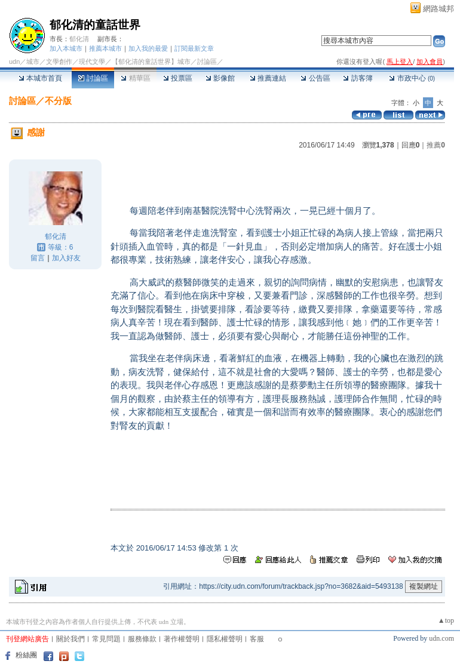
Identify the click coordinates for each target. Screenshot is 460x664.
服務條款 (142, 639)
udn (14, 61)
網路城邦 (438, 8)
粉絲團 (26, 655)
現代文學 (92, 61)
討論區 (93, 78)
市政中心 (412, 78)
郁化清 (79, 38)
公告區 (315, 78)
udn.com (441, 638)
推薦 (436, 145)
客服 (257, 639)
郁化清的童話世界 (95, 25)
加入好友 (66, 258)
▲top (446, 620)
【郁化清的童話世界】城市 (151, 61)
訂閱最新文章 (194, 48)
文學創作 (59, 61)
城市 (32, 61)
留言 (37, 258)
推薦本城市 (105, 48)
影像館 (220, 78)
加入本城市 (66, 48)
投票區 (177, 78)
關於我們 (70, 639)
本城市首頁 (40, 78)
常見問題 (106, 639)
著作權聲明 (182, 639)
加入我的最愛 (148, 48)
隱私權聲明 (225, 639)
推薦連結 (268, 78)
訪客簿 (357, 78)
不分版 (58, 101)
